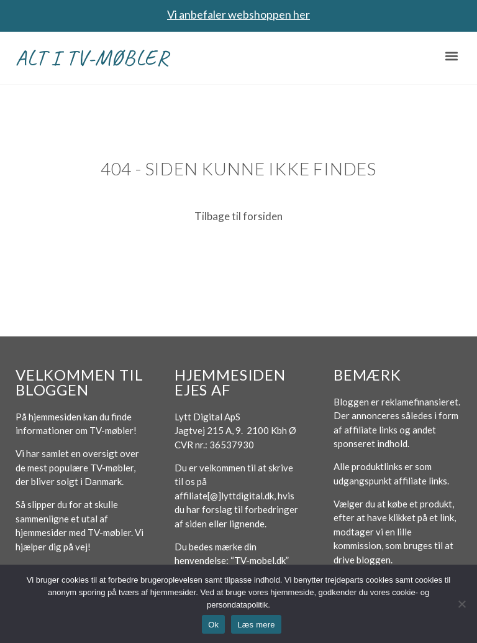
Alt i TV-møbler (92, 58)
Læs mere (256, 624)
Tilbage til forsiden (238, 216)
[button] (451, 56)
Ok (213, 624)
